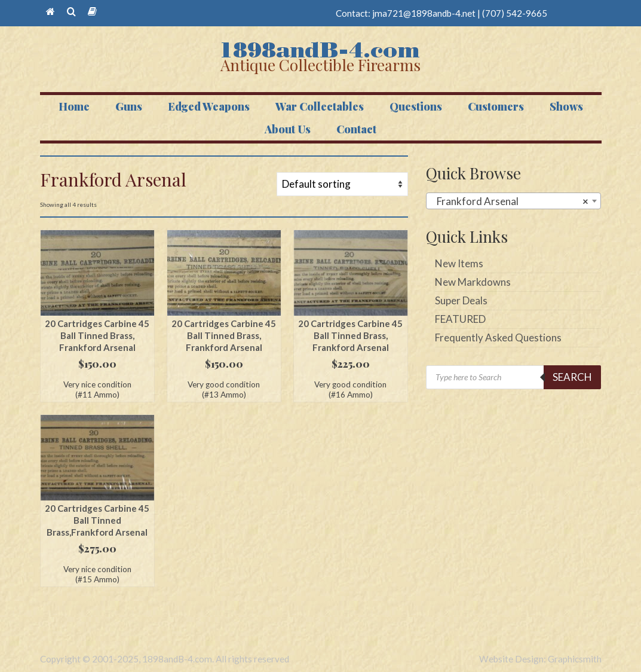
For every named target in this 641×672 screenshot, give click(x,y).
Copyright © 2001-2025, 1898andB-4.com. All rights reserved (164, 658)
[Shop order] (342, 184)
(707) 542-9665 (514, 13)
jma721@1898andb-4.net (424, 13)
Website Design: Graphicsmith (540, 658)
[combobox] (513, 201)
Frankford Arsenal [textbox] (509, 201)
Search (572, 377)
